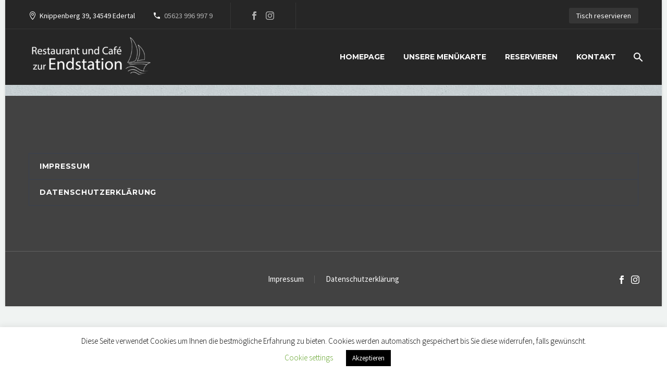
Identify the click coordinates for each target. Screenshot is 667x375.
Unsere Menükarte (444, 56)
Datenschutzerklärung (98, 192)
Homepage (362, 56)
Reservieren (531, 56)
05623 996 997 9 (188, 15)
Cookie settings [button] (309, 357)
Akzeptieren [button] (368, 358)
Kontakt (596, 56)
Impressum (65, 166)
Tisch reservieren (603, 15)
